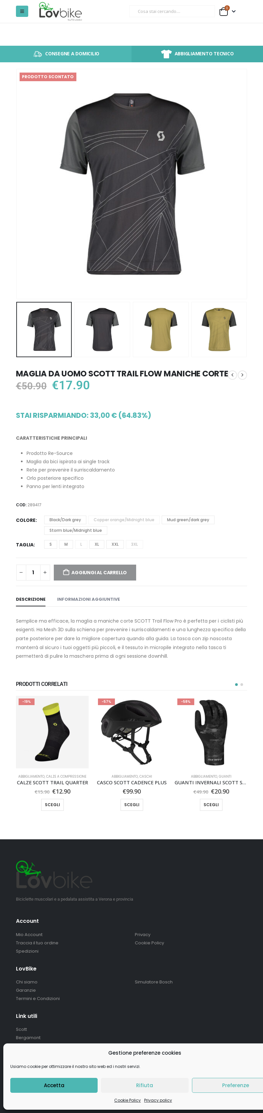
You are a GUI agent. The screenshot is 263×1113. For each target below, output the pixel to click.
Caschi (145, 776)
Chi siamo (27, 982)
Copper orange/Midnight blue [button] (124, 520)
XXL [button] (115, 544)
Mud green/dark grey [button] (188, 520)
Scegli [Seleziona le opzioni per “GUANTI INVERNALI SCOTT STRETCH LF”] (211, 804)
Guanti (225, 776)
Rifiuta (144, 1085)
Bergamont (28, 1037)
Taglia (25, 544)
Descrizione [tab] (30, 599)
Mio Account (29, 934)
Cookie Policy (127, 1100)
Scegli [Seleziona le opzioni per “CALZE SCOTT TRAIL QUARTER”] (52, 804)
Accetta (54, 1085)
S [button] (50, 544)
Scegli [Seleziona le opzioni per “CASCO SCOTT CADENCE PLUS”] (131, 804)
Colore (26, 520)
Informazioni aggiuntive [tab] (88, 599)
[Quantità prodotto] (33, 573)
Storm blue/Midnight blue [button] (75, 530)
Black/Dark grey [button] (65, 520)
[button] (22, 11)
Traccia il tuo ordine (37, 943)
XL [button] (97, 544)
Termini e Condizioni (38, 998)
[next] (242, 375)
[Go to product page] (52, 732)
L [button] (81, 544)
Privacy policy (158, 1100)
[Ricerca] (205, 11)
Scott (21, 1029)
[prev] (232, 375)
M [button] (66, 544)
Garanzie (26, 990)
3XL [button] (134, 544)
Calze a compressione (66, 776)
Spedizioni (27, 951)
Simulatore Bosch (154, 982)
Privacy (142, 934)
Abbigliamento (31, 776)
